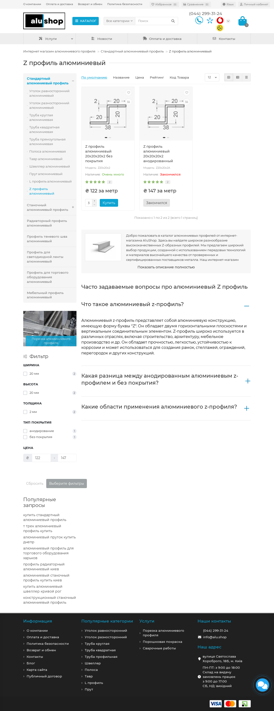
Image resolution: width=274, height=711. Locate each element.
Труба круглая (97, 643)
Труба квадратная (100, 650)
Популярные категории (107, 621)
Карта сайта (37, 670)
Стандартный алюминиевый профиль (132, 51)
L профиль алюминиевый (50, 181)
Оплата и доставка (59, 4)
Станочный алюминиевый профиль (51, 207)
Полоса (91, 670)
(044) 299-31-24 (215, 630)
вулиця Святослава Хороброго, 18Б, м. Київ (222, 658)
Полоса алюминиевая (47, 151)
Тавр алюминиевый (45, 159)
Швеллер (93, 663)
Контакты (223, 39)
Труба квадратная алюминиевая (44, 129)
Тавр (89, 676)
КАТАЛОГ (85, 21)
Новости (101, 39)
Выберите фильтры (66, 483)
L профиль (94, 683)
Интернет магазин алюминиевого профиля (59, 51)
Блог (31, 663)
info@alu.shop (215, 637)
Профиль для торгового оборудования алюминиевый (47, 277)
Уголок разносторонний (106, 637)
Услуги (47, 39)
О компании (32, 4)
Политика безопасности (124, 4)
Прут (89, 689)
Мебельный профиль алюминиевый (45, 295)
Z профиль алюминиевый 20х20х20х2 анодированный (158, 153)
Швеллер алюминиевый (49, 166)
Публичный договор (44, 676)
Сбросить (34, 483)
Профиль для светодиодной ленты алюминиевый (45, 256)
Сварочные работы (159, 648)
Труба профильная (101, 657)
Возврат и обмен (90, 4)
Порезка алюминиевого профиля (163, 633)
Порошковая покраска (162, 642)
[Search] (156, 21)
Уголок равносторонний (106, 630)
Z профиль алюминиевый (41, 191)
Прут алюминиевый (45, 174)
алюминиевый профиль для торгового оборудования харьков (48, 553)
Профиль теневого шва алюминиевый (47, 239)
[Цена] (41, 458)
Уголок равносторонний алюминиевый (49, 93)
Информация (37, 621)
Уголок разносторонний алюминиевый (49, 105)
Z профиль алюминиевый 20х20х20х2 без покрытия (99, 153)
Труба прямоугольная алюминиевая (47, 141)
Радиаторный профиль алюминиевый (47, 223)
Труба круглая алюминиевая (41, 117)
